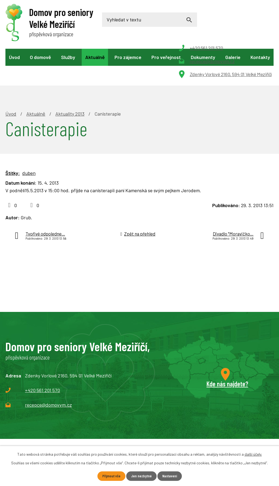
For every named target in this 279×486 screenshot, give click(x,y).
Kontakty (260, 57)
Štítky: (12, 136)
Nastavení (169, 476)
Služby (68, 57)
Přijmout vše (111, 476)
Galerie (232, 57)
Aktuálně (95, 57)
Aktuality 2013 (69, 76)
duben (29, 136)
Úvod (14, 57)
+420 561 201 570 (42, 353)
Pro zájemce (128, 57)
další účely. (253, 454)
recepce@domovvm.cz (48, 367)
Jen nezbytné (141, 476)
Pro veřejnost (166, 57)
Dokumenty (203, 57)
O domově (40, 57)
